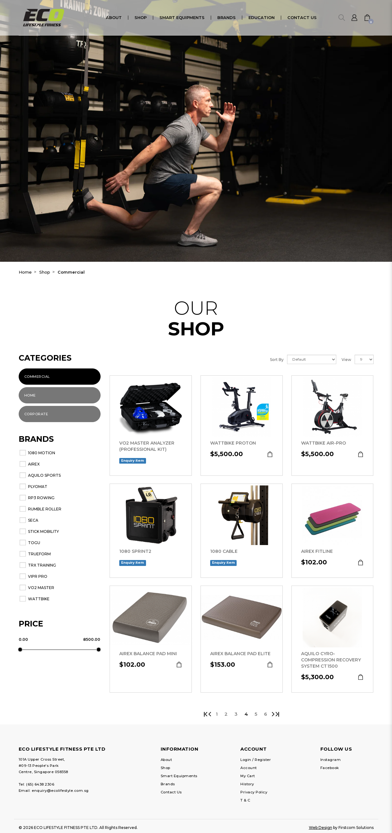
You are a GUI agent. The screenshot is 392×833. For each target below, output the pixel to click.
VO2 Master (41, 587)
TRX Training (42, 565)
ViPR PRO (37, 576)
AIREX (34, 464)
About (166, 759)
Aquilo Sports (44, 475)
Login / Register (255, 759)
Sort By (277, 359)
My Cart (247, 776)
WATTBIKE (39, 599)
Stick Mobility (43, 531)
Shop (44, 272)
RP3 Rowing (41, 497)
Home (25, 272)
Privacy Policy (253, 792)
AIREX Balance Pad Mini (148, 653)
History (247, 784)
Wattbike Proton (233, 443)
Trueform (39, 554)
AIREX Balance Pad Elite (240, 653)
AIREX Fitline (317, 551)
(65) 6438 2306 (40, 784)
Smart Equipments (179, 776)
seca (33, 520)
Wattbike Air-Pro (323, 443)
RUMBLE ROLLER (44, 509)
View (346, 359)
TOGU (34, 542)
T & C (245, 800)
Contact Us (171, 792)
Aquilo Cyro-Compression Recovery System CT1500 (331, 660)
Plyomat (37, 486)
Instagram (330, 759)
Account (248, 768)
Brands (168, 784)
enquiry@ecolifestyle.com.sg (60, 790)
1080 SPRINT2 (135, 551)
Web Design (320, 827)
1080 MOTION (41, 453)
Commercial (71, 272)
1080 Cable (224, 551)
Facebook (329, 768)
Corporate (36, 414)
